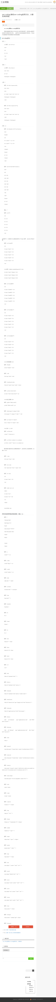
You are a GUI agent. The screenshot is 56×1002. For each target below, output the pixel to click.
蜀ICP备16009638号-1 (25, 999)
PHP (10, 8)
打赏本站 (27, 926)
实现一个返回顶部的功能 (11, 929)
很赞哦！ (13, 926)
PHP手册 (29, 981)
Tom (4, 19)
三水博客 (5, 2)
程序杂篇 (29, 984)
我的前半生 (31, 987)
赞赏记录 (31, 989)
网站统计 (31, 985)
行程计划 (31, 991)
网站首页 (3, 8)
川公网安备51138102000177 (37, 999)
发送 (31, 958)
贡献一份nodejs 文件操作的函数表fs (13, 932)
